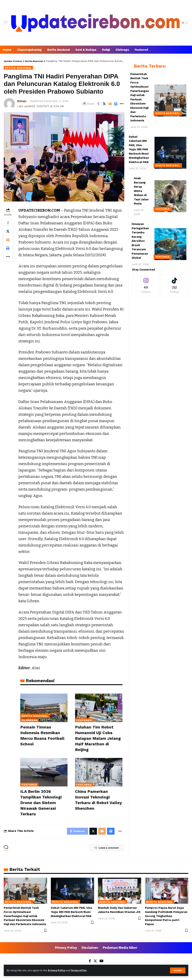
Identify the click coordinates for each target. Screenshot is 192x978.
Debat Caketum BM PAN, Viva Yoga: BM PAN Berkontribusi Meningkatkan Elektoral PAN (139, 149)
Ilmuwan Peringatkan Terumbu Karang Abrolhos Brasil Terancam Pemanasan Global (140, 240)
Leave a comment (104, 848)
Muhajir (22, 101)
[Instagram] (146, 286)
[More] (121, 104)
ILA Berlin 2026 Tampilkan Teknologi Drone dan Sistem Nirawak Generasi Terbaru (42, 802)
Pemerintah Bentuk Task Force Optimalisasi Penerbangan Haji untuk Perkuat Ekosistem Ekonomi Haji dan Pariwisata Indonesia (25, 916)
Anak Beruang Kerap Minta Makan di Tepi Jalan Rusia (141, 191)
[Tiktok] (174, 286)
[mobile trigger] (7, 22)
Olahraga (30, 720)
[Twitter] (95, 961)
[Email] (110, 104)
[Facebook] (89, 961)
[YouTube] (101, 961)
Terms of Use (81, 970)
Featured (84, 720)
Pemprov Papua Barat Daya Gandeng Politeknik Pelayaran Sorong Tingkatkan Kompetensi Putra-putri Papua (166, 916)
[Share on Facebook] (98, 104)
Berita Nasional (18, 67)
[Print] (115, 104)
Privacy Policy (57, 970)
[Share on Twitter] (104, 104)
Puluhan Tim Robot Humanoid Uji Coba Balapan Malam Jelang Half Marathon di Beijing (96, 738)
